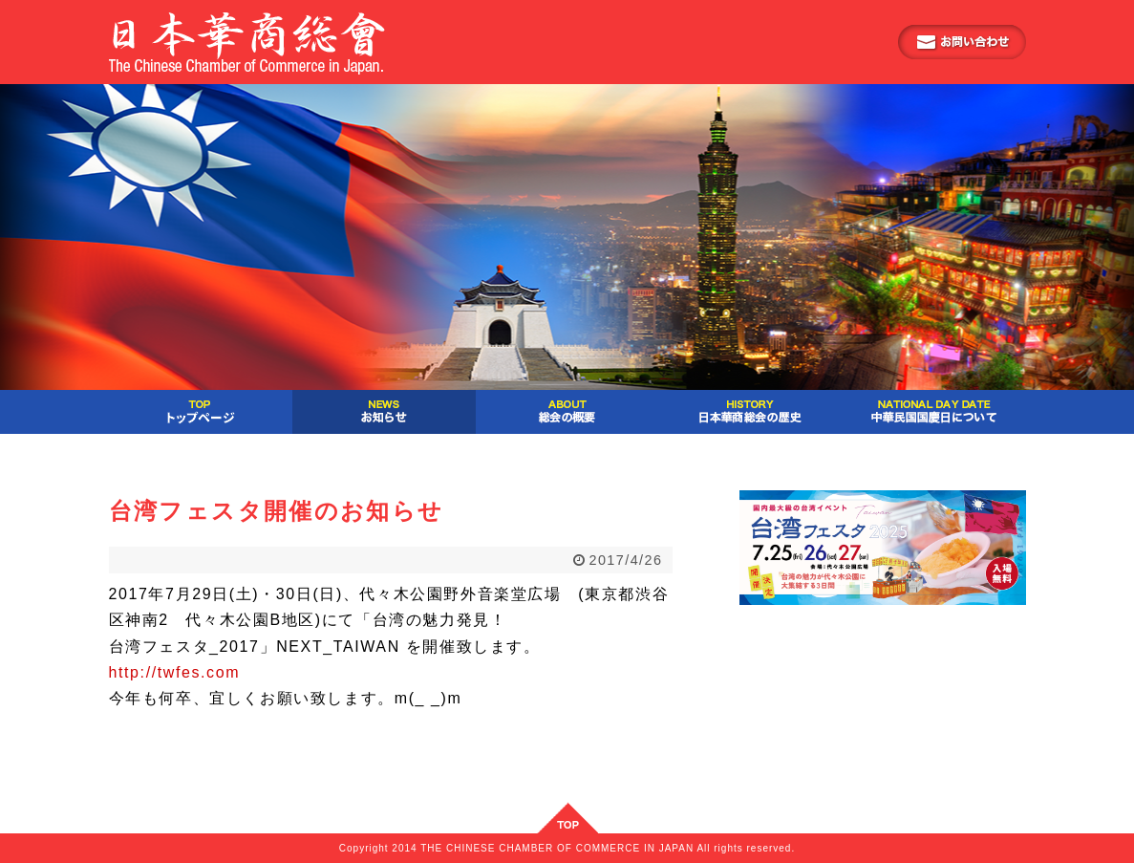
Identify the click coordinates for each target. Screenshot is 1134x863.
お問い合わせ (962, 42)
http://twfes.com (175, 672)
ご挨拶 (200, 412)
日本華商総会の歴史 (751, 412)
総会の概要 (567, 412)
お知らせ (384, 412)
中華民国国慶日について (934, 412)
